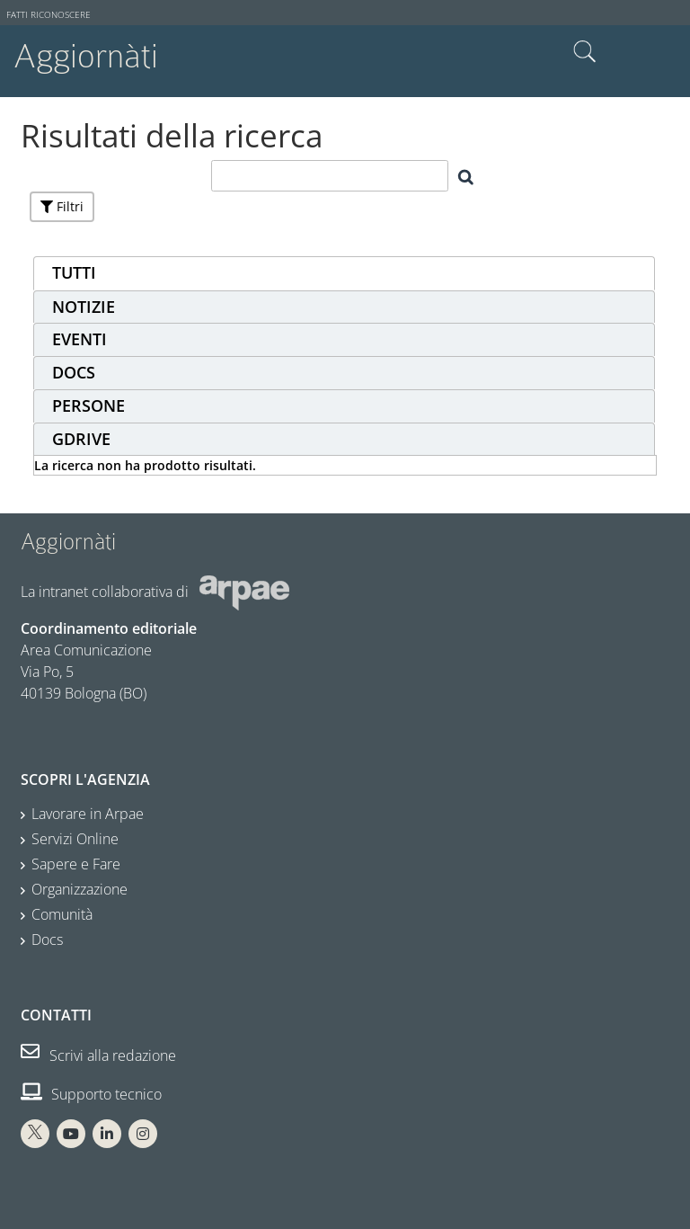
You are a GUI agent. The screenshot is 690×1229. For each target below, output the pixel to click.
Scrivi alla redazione (98, 1055)
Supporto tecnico (91, 1094)
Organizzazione (79, 889)
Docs (47, 939)
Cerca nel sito (584, 52)
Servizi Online (75, 839)
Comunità (62, 914)
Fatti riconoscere (48, 15)
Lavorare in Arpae (87, 814)
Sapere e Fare (75, 864)
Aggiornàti (85, 56)
